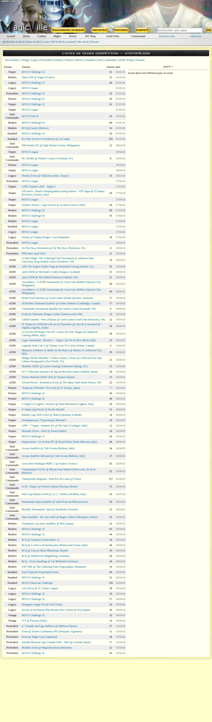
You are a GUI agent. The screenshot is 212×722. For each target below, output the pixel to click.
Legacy (35, 60)
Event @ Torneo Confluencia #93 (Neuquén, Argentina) (52, 631)
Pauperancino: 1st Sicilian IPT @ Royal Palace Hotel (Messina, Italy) (59, 441)
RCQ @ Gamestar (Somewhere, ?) (40, 539)
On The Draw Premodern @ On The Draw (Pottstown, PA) (53, 248)
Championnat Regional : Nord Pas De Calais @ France (51, 478)
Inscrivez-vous (167, 36)
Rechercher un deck (13, 41)
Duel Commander (106, 60)
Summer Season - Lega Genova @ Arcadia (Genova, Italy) (53, 205)
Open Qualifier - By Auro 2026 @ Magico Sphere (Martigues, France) (60, 517)
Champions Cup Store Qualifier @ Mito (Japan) (48, 523)
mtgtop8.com (137, 53)
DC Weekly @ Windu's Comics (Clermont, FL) (47, 158)
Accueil (11, 36)
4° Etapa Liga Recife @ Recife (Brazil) (43, 409)
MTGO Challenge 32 (33, 71)
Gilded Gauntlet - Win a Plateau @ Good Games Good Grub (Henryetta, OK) (64, 319)
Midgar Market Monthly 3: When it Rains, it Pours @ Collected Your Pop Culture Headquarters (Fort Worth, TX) (62, 359)
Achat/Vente (112, 36)
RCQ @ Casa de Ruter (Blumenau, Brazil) (45, 550)
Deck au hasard (67, 41)
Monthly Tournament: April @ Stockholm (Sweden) (50, 509)
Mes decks (83, 41)
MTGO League (30, 88)
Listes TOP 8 (50, 41)
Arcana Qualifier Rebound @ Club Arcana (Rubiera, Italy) (53, 456)
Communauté (138, 36)
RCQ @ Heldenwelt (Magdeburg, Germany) (46, 556)
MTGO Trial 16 (30, 116)
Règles (57, 36)
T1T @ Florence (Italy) (34, 620)
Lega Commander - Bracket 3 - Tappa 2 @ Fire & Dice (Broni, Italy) (59, 340)
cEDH (121, 60)
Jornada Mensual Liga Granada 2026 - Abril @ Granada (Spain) (56, 642)
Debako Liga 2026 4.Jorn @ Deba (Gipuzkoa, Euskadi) (52, 414)
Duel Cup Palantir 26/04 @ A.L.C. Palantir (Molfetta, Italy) (54, 494)
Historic (79, 60)
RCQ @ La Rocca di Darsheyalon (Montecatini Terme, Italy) (55, 545)
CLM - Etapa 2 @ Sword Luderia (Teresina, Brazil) (50, 486)
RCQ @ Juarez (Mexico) (35, 128)
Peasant (140, 60)
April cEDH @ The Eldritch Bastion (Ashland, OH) (50, 277)
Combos (41, 36)
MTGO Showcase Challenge (37, 582)
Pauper (130, 60)
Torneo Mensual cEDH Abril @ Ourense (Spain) (48, 377)
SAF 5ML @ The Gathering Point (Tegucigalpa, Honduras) (54, 566)
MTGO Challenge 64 (33, 122)
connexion (195, 36)
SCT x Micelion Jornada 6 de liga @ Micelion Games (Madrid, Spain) (60, 371)
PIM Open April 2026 (33, 253)
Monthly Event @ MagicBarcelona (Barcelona (47, 647)
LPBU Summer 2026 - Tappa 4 (38, 186)
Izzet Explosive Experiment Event (40, 572)
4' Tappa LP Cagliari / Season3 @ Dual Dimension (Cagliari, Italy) (58, 404)
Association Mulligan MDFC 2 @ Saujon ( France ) (50, 463)
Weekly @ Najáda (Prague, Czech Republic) (46, 237)
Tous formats (12, 60)
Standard (90, 60)
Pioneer (69, 60)
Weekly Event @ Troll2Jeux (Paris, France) (45, 175)
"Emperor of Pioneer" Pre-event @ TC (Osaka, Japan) (51, 387)
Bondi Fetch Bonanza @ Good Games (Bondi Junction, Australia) (57, 298)
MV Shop (90, 36)
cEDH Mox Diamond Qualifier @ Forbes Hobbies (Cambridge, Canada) (61, 303)
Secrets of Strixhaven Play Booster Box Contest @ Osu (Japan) (56, 609)
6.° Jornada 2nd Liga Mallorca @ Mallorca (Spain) (49, 626)
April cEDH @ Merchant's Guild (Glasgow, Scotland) (51, 271)
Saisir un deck (33, 41)
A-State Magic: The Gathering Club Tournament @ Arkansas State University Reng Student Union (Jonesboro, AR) (58, 260)
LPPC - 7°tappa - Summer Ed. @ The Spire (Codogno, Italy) (54, 425)
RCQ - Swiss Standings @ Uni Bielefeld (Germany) (50, 561)
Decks (26, 36)
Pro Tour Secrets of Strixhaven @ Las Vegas (46, 138)
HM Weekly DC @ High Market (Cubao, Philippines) (51, 145)
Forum (72, 36)
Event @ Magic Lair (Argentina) (39, 636)
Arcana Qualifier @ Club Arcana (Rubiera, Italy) (48, 448)
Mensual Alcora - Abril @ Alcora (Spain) (44, 431)
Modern (58, 60)
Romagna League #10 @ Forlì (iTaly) (42, 604)
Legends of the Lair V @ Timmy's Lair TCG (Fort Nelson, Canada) (58, 345)
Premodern (47, 60)
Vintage (25, 60)
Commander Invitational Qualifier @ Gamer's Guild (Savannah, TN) (59, 308)
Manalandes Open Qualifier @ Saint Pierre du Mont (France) (55, 501)
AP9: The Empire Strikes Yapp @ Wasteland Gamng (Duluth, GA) (58, 266)
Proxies (95, 41)
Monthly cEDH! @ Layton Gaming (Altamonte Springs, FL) (54, 366)
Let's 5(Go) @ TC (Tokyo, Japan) (40, 588)
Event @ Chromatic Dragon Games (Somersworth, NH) (52, 314)
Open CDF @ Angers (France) (38, 77)
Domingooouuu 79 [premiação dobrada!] (44, 420)
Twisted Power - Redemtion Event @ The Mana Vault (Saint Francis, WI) (61, 382)
